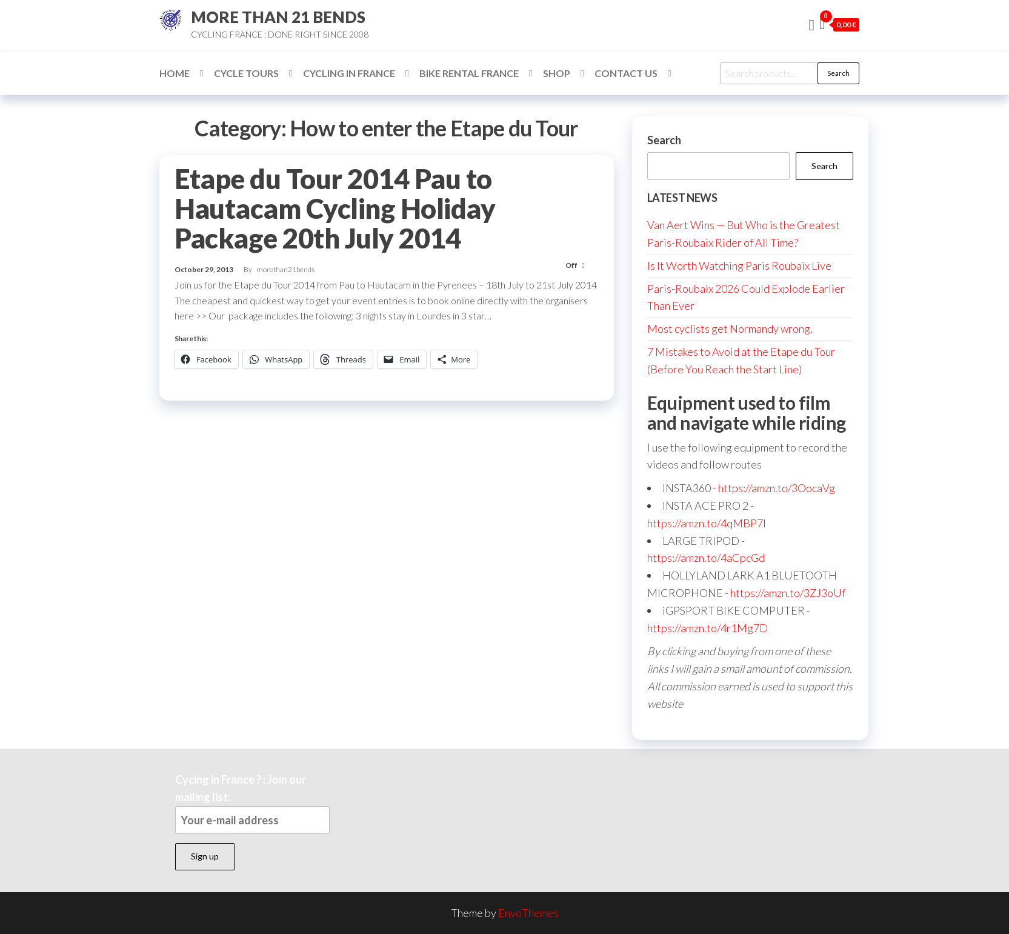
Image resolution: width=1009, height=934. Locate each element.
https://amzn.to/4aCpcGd (706, 557)
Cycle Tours (246, 73)
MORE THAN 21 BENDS (278, 17)
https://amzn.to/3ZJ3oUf (787, 592)
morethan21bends (285, 269)
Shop (556, 73)
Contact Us (626, 73)
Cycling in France (349, 73)
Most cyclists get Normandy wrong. (730, 328)
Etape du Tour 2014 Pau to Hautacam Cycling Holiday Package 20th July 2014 (335, 208)
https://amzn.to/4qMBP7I (706, 523)
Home (174, 73)
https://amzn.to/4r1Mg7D (707, 628)
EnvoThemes (528, 912)
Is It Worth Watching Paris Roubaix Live (739, 265)
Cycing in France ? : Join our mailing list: (252, 803)
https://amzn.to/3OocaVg (776, 488)
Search (838, 73)
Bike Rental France (469, 73)
